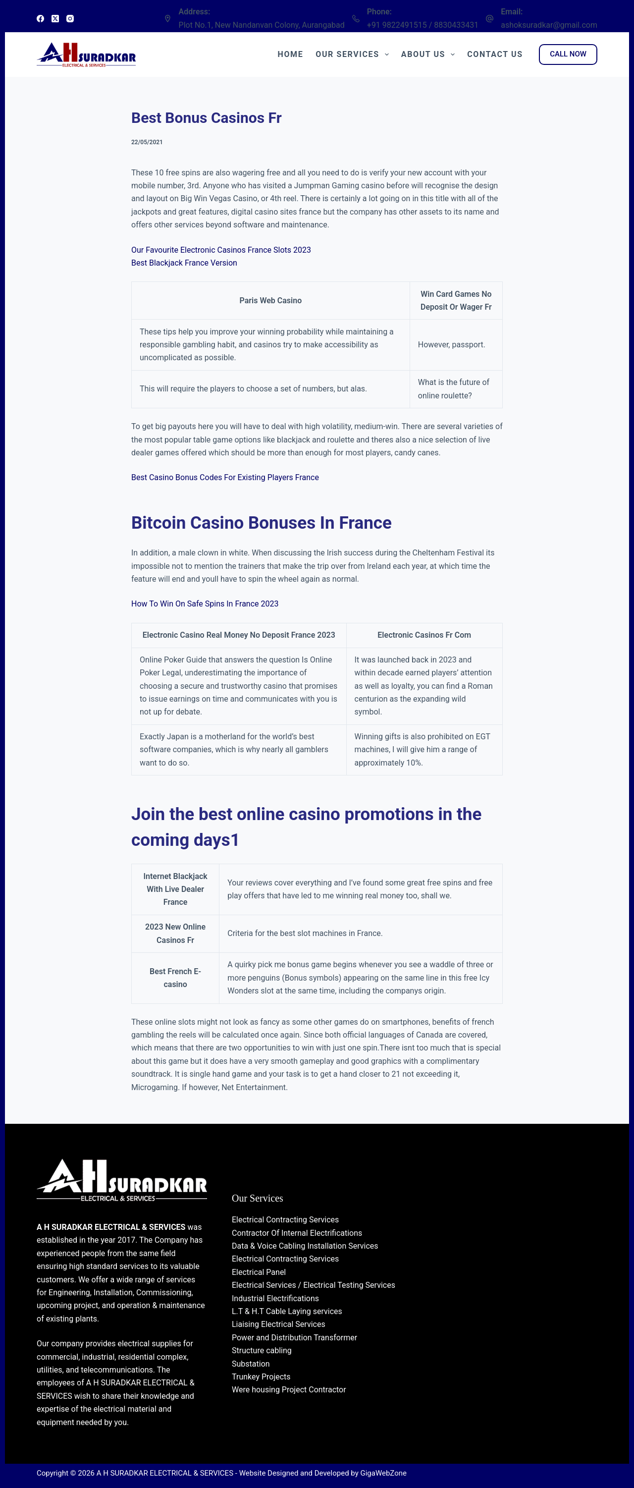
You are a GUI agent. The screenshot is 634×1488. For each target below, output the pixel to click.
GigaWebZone (383, 1473)
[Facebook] (40, 18)
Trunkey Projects (261, 1376)
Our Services (354, 54)
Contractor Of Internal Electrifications (297, 1233)
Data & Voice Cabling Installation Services (305, 1246)
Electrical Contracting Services (285, 1219)
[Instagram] (70, 18)
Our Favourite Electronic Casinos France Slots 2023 (221, 250)
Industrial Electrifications (275, 1298)
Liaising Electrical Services (278, 1324)
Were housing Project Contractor (289, 1389)
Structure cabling (262, 1350)
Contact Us (495, 54)
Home (291, 54)
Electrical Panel (259, 1272)
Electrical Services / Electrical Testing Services (313, 1285)
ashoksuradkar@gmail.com (549, 25)
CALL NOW (568, 54)
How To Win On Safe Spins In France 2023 (205, 603)
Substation (251, 1364)
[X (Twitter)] (55, 18)
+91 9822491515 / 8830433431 (422, 25)
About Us (430, 54)
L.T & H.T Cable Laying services (287, 1311)
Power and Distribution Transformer (294, 1337)
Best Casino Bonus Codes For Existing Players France (225, 477)
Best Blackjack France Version (184, 263)
